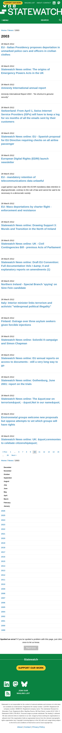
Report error (31, 648)
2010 (3, 584)
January (7, 506)
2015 (3, 561)
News (10, 30)
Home (4, 30)
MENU (4, 20)
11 (39, 452)
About (19, 727)
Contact (27, 727)
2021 (3, 534)
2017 (3, 552)
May (5, 492)
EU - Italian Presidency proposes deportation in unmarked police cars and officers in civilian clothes (30, 51)
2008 (3, 593)
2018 (3, 548)
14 (54, 452)
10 (35, 452)
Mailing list (30, 3)
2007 (3, 598)
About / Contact (44, 3)
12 (44, 452)
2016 (3, 557)
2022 (3, 529)
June (5, 488)
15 (58, 452)
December (7, 467)
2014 (3, 566)
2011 (3, 580)
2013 (3, 570)
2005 (3, 607)
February (7, 503)
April (5, 495)
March (6, 499)
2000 (3, 626)
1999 (3, 630)
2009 (3, 589)
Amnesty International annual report (23, 88)
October (7, 474)
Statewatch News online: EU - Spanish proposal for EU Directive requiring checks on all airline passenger (30, 140)
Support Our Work (12, 3)
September (8, 478)
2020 (3, 538)
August (6, 481)
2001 (3, 621)
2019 (3, 543)
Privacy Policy (38, 727)
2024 (3, 520)
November (7, 471)
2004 (3, 612)
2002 (3, 616)
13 (49, 452)
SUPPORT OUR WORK (31, 668)
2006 (3, 603)
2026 (3, 511)
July (5, 485)
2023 (3, 525)
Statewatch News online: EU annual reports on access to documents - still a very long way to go (30, 362)
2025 (3, 515)
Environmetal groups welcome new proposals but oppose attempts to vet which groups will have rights (29, 421)
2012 (3, 575)
